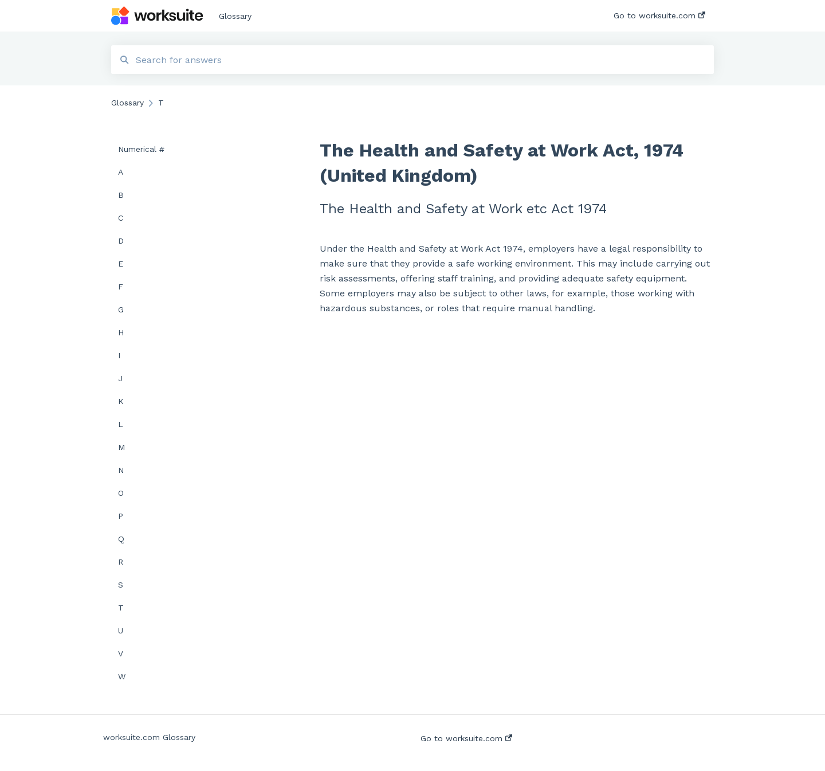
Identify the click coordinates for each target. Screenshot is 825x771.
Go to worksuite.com (466, 738)
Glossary (235, 16)
